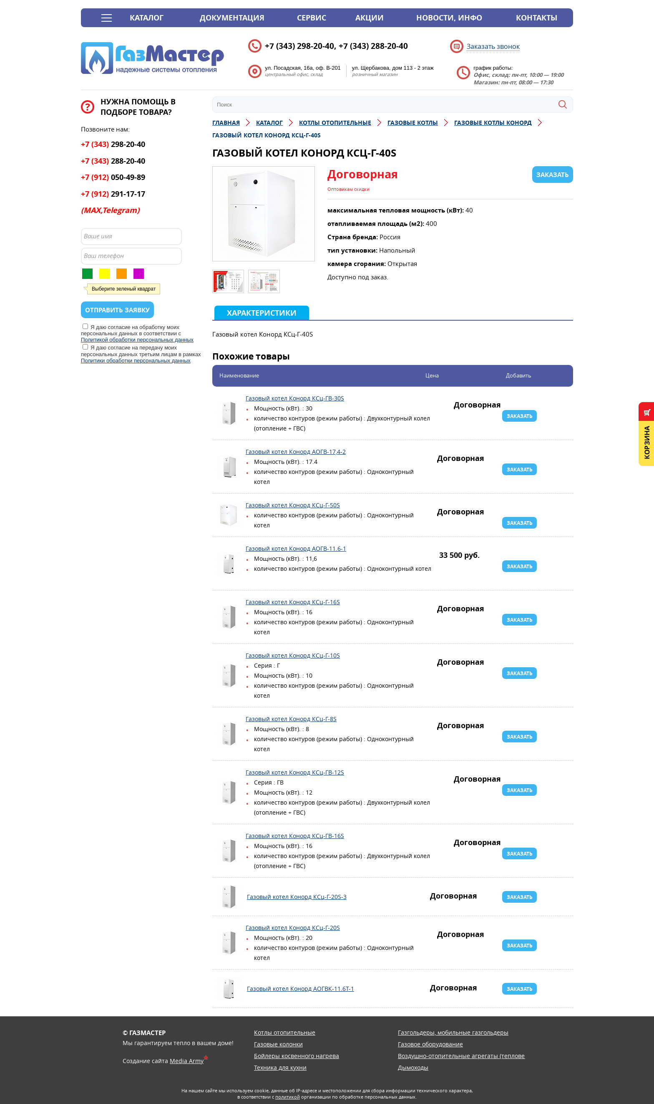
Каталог (147, 18)
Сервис (311, 18)
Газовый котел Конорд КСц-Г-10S (228, 675)
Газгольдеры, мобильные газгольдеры (453, 1032)
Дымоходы (413, 1067)
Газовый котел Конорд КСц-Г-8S (228, 734)
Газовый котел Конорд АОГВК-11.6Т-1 (228, 988)
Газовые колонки (278, 1044)
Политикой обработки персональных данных (137, 340)
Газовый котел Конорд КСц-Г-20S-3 (228, 896)
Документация (232, 18)
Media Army (187, 1061)
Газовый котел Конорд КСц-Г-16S (228, 617)
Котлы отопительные (284, 1032)
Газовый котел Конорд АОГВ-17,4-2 (228, 466)
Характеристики (262, 313)
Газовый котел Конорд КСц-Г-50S (228, 515)
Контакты (536, 18)
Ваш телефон (104, 255)
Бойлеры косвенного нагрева (296, 1056)
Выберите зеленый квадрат (124, 289)
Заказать (520, 416)
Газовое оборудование (430, 1044)
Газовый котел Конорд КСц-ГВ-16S (228, 850)
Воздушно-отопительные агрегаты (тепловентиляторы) (478, 1056)
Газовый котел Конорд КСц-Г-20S (228, 942)
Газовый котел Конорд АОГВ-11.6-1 (228, 563)
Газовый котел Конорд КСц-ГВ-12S (228, 792)
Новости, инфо (449, 18)
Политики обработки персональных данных (136, 360)
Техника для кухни (280, 1067)
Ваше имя (98, 236)
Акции (369, 18)
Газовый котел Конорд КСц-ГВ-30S (228, 413)
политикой (287, 1097)
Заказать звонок (493, 46)
